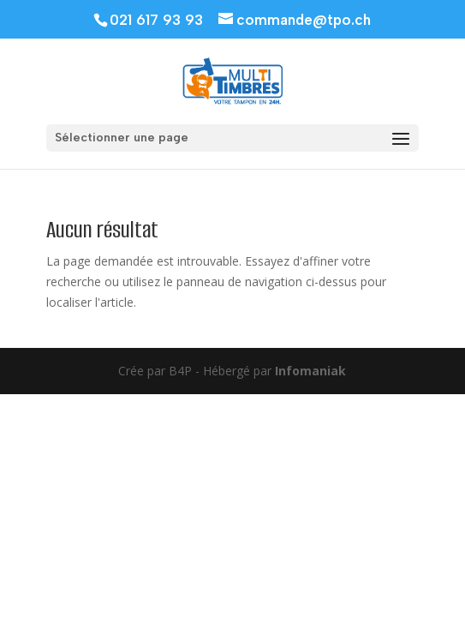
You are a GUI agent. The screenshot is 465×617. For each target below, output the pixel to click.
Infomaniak (310, 370)
